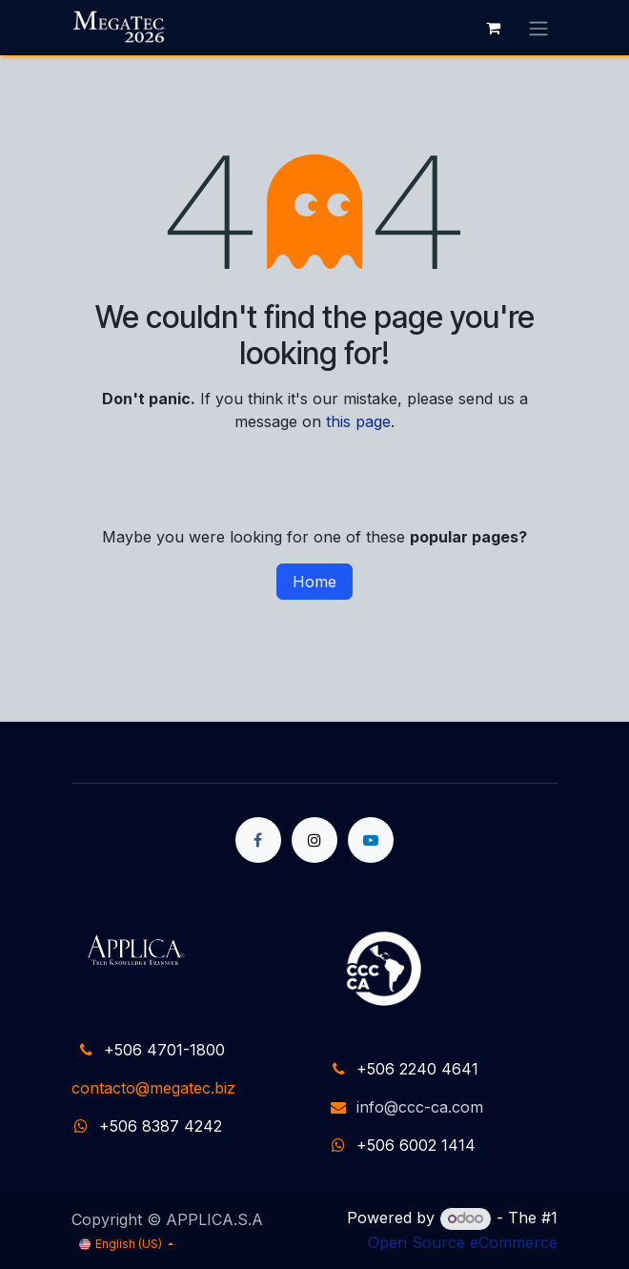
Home (314, 581)
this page (358, 421)
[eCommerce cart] (493, 28)
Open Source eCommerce (463, 1242)
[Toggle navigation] (538, 28)
